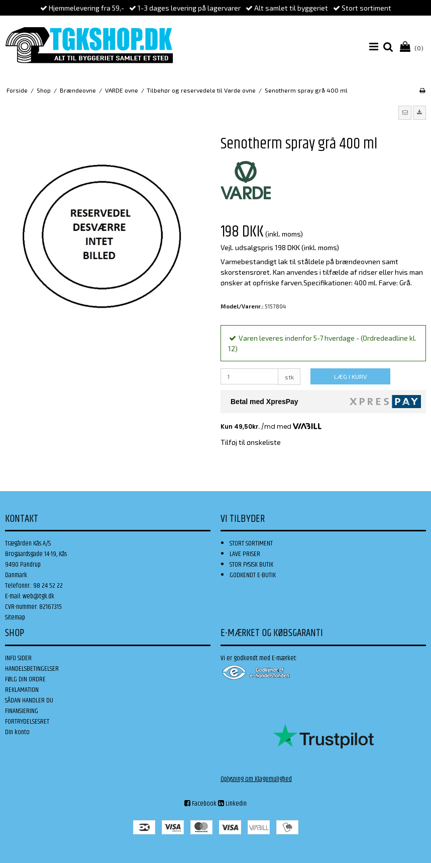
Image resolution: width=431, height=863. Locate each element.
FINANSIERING (21, 711)
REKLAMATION (22, 689)
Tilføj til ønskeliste (251, 442)
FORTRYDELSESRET (27, 721)
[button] (404, 113)
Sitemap (15, 617)
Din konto (17, 732)
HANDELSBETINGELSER (32, 668)
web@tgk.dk (38, 596)
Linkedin (232, 803)
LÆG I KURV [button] (350, 376)
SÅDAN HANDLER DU (29, 700)
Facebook (200, 803)
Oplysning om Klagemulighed (256, 778)
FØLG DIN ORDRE (25, 679)
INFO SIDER (18, 658)
